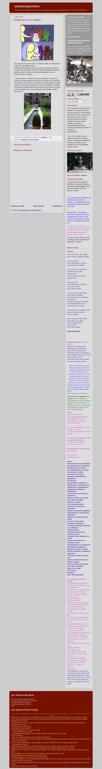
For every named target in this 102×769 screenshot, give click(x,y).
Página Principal (38, 206)
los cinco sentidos (33, 139)
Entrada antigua (57, 206)
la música (24, 139)
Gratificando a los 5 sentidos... (28, 20)
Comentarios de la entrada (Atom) (30, 210)
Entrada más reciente (17, 206)
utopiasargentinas (27, 6)
